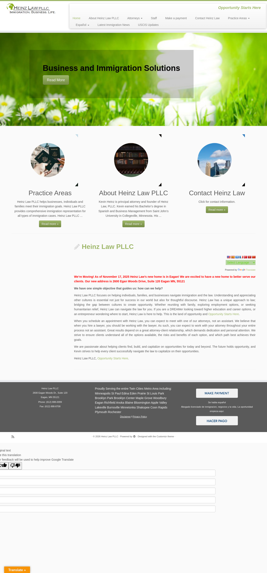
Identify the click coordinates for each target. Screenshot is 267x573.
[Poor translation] (15, 466)
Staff (154, 18)
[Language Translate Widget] (241, 262)
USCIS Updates (148, 25)
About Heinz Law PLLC (104, 18)
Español (82, 25)
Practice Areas (239, 18)
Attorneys (134, 18)
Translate (247, 270)
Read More (56, 80)
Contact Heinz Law (207, 18)
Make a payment (176, 18)
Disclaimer (125, 416)
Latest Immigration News (114, 25)
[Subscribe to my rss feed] (14, 437)
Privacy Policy (140, 416)
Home (76, 18)
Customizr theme (165, 436)
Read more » (50, 224)
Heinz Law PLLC (108, 246)
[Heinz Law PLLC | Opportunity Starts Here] (31, 9)
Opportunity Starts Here (223, 314)
